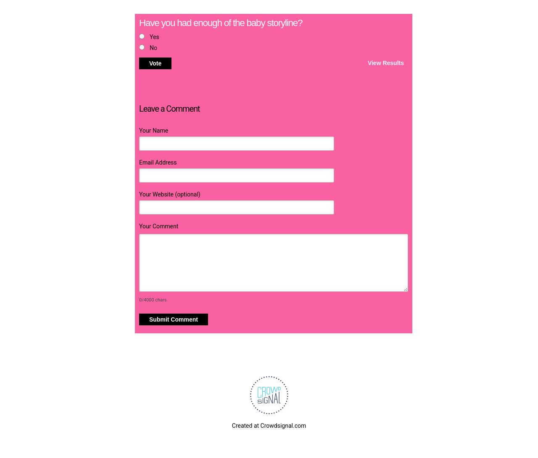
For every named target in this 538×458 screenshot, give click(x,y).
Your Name (153, 130)
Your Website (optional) (169, 194)
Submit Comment (173, 319)
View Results (386, 62)
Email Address (158, 162)
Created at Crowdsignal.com (269, 425)
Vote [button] (155, 63)
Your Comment (158, 226)
